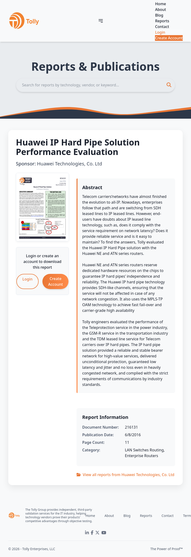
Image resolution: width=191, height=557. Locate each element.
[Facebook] (92, 533)
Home (160, 3)
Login (160, 32)
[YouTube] (103, 533)
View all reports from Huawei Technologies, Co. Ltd (125, 474)
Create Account (169, 38)
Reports (162, 20)
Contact (162, 26)
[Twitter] (97, 533)
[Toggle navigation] (101, 21)
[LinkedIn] (87, 533)
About (160, 9)
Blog (159, 15)
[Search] (95, 85)
